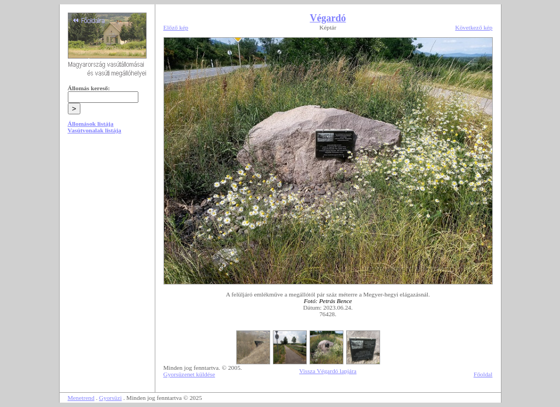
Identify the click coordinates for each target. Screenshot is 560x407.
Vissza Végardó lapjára (328, 371)
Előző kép (176, 27)
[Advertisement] (107, 225)
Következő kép (473, 27)
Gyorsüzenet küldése (189, 374)
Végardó (328, 18)
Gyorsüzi (110, 397)
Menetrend (81, 397)
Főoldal (483, 374)
